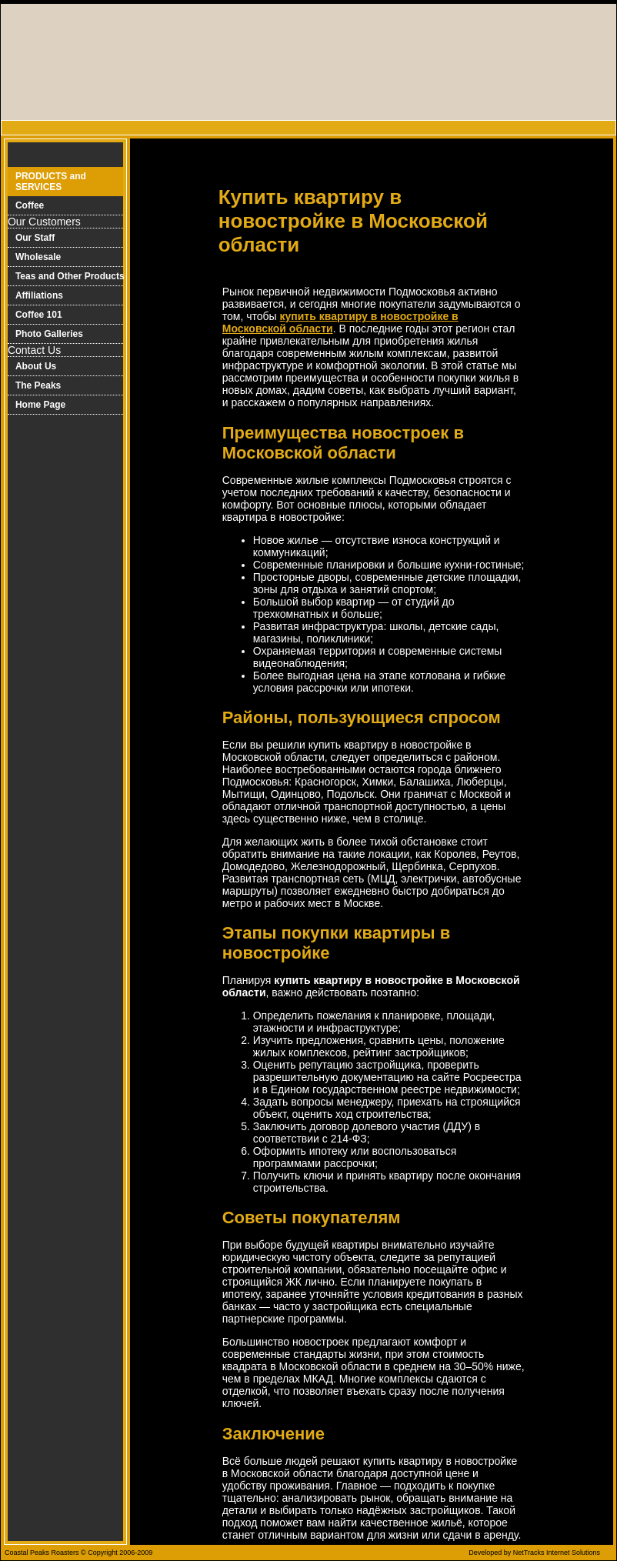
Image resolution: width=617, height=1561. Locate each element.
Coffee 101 (38, 314)
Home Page (40, 404)
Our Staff (35, 237)
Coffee (29, 205)
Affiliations (39, 295)
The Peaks (38, 385)
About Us (35, 366)
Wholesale (38, 257)
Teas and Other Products (70, 276)
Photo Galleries (49, 334)
